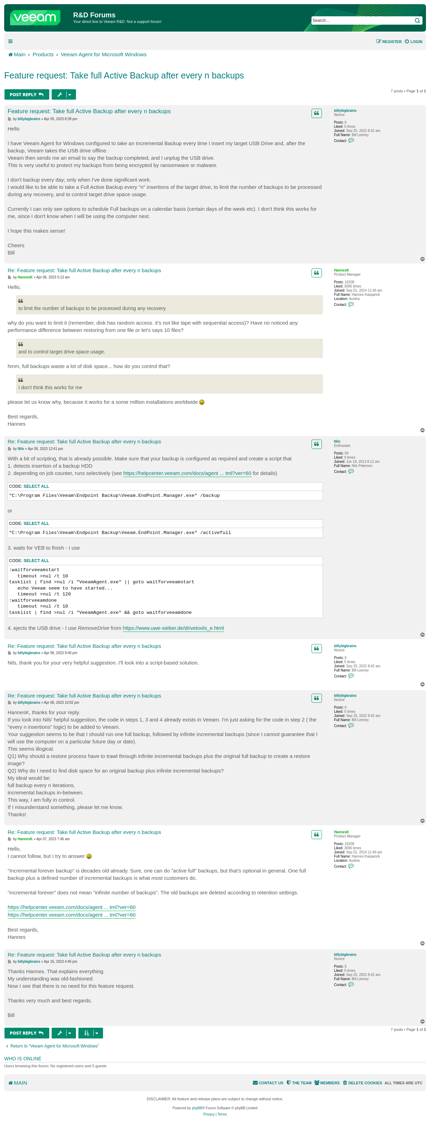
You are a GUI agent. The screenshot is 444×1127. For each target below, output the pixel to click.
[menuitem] (413, 41)
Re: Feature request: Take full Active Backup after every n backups (84, 270)
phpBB (197, 1108)
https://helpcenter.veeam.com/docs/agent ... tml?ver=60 (187, 473)
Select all (36, 486)
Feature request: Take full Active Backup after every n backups (124, 75)
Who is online (22, 1058)
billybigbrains (345, 110)
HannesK (341, 270)
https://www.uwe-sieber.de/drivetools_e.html (173, 628)
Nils (337, 441)
